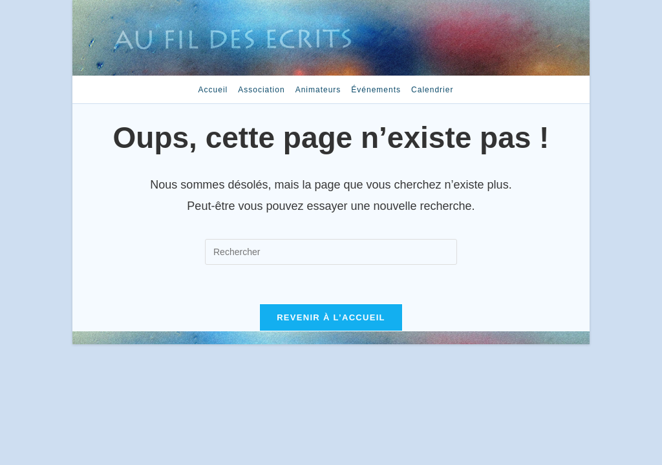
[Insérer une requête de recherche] (331, 252)
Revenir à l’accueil (331, 317)
